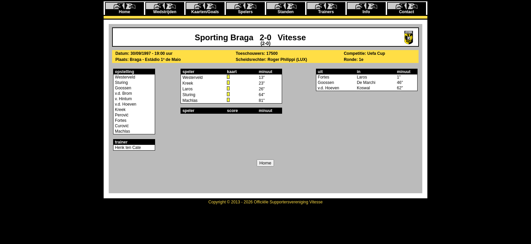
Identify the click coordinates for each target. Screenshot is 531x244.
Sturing (121, 82)
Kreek (120, 109)
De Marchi (366, 82)
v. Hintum (123, 98)
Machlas (122, 131)
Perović (121, 115)
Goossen (122, 88)
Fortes (120, 120)
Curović (121, 126)
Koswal (363, 88)
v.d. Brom (123, 93)
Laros (188, 89)
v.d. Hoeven (125, 104)
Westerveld (124, 77)
